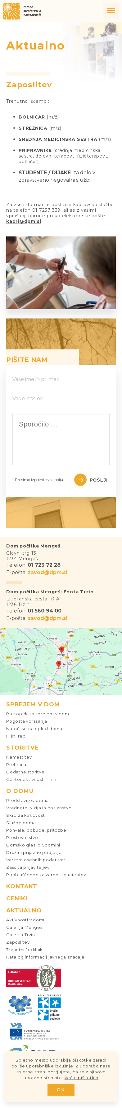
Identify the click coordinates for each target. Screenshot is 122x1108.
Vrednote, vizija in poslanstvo (38, 807)
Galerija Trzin (20, 934)
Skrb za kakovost (25, 815)
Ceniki (16, 898)
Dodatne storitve (25, 771)
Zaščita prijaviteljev (27, 867)
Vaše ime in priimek (36, 379)
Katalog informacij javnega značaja (45, 956)
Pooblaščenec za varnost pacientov (46, 874)
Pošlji (99, 480)
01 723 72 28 (44, 565)
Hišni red (16, 736)
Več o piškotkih (82, 1077)
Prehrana (16, 764)
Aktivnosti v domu (26, 919)
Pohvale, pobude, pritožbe (36, 830)
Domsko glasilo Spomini (33, 844)
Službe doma (21, 822)
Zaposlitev (18, 942)
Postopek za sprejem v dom (37, 713)
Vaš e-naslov (27, 398)
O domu (20, 791)
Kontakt (21, 886)
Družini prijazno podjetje (34, 852)
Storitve (22, 747)
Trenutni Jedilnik (24, 949)
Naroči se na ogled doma (34, 728)
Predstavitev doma (27, 800)
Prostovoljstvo (22, 837)
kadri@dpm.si (23, 221)
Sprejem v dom (33, 704)
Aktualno (24, 910)
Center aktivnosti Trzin (31, 779)
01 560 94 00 (44, 611)
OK (61, 1090)
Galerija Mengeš (24, 927)
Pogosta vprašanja (26, 721)
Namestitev (19, 757)
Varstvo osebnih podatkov (35, 859)
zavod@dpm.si (47, 572)
